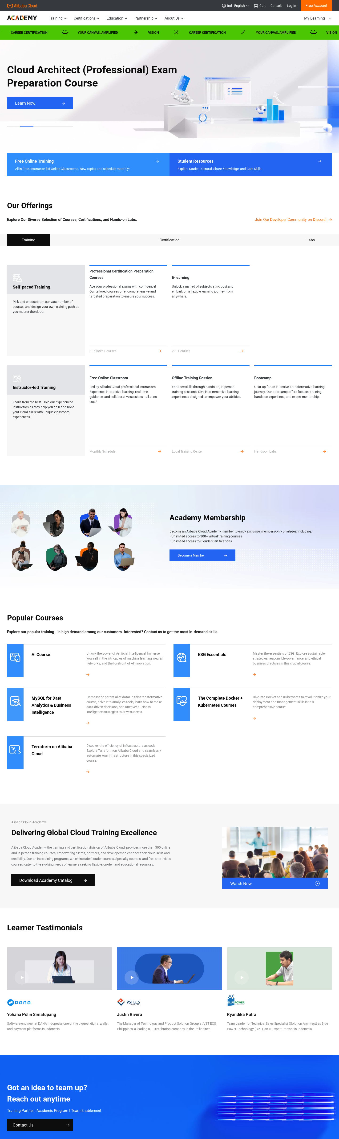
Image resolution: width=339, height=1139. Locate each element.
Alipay (246, 1110)
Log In (291, 6)
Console (276, 6)
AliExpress (98, 1110)
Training (58, 18)
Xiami (221, 1110)
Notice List (94, 1102)
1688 (132, 1110)
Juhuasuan (80, 1110)
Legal (70, 1102)
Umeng (209, 1110)
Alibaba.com (117, 1110)
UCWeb (197, 1110)
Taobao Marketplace (45, 1110)
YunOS (169, 1110)
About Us (174, 18)
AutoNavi (183, 1110)
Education (117, 18)
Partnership (145, 18)
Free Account (316, 5)
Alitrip (157, 1110)
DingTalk (233, 1110)
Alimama (144, 1110)
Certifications (87, 18)
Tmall (66, 1110)
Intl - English (235, 5)
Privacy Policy (43, 1102)
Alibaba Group (17, 1110)
